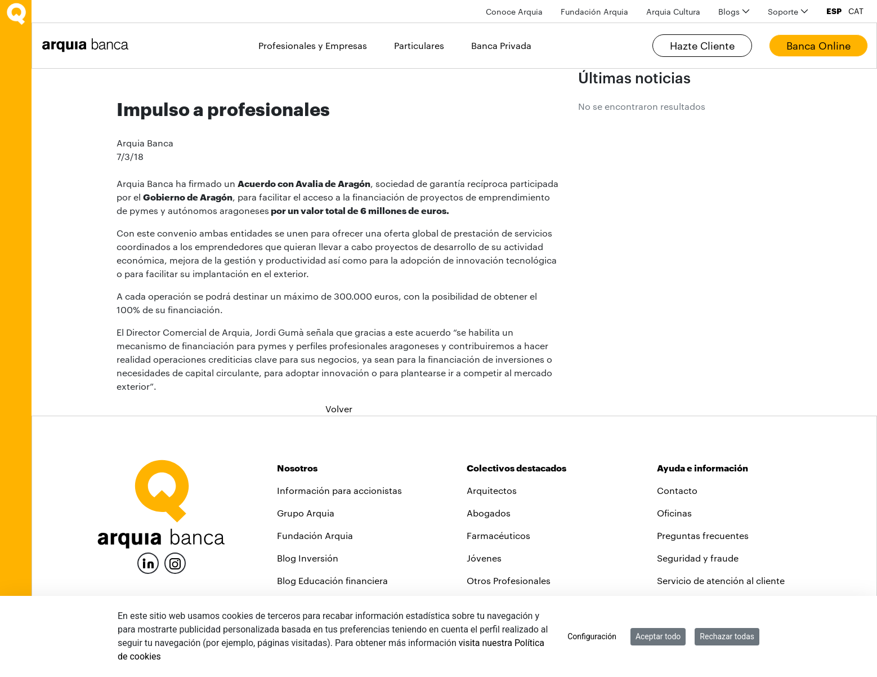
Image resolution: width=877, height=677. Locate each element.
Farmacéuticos (498, 535)
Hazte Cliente (702, 45)
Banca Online (818, 45)
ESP (834, 11)
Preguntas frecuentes (703, 535)
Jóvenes (484, 558)
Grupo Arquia (305, 512)
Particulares (419, 45)
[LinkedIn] (148, 561)
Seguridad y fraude (698, 558)
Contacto (677, 490)
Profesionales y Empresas (312, 45)
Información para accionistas (339, 490)
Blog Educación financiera (332, 580)
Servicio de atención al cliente (721, 580)
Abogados (489, 512)
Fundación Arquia (315, 535)
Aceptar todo (658, 636)
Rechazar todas (727, 636)
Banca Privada (501, 45)
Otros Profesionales (509, 580)
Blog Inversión (307, 558)
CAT (855, 11)
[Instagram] (175, 562)
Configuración (591, 636)
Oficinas (674, 512)
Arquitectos (492, 490)
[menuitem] (514, 11)
